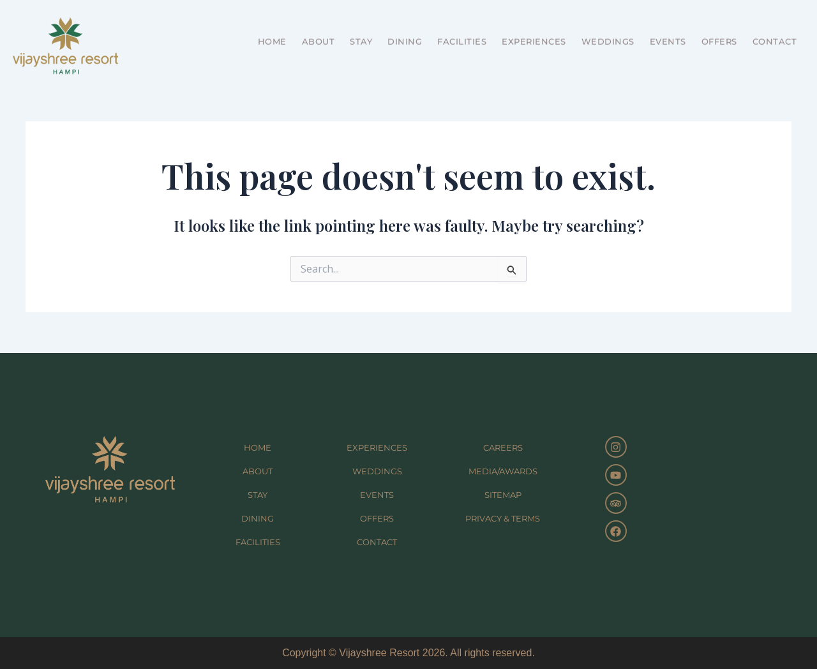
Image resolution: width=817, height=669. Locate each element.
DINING (404, 28)
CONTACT (775, 28)
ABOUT (318, 28)
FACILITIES (461, 28)
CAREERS (503, 447)
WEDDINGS (607, 28)
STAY (361, 28)
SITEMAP (502, 495)
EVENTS (668, 28)
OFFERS (719, 28)
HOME (272, 28)
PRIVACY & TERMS (502, 518)
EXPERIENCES (534, 28)
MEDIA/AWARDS (502, 471)
